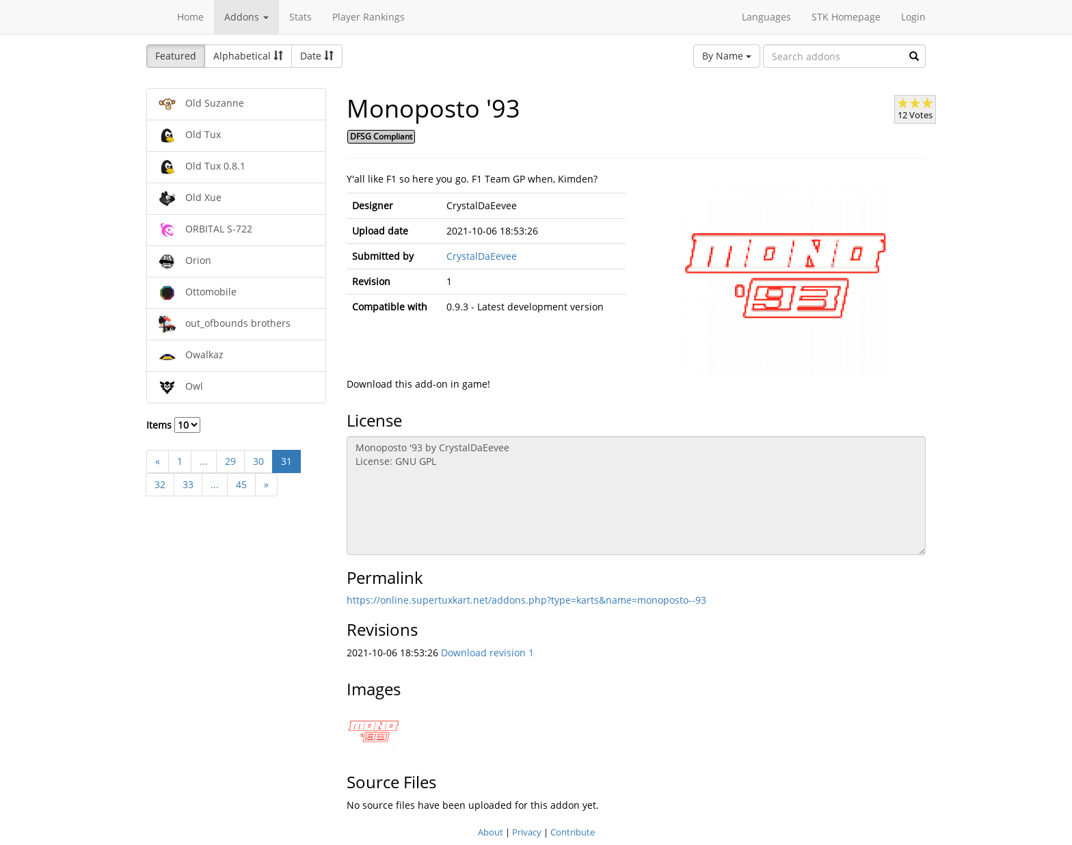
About (490, 832)
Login (913, 16)
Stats (300, 16)
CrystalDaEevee (481, 256)
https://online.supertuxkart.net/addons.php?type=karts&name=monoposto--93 (526, 599)
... (204, 461)
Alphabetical (248, 55)
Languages (766, 16)
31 (286, 461)
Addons (246, 16)
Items (173, 425)
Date (317, 55)
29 (230, 461)
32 (160, 484)
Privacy (526, 832)
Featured (175, 55)
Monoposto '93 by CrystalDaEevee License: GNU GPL (636, 495)
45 (241, 484)
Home (190, 16)
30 (258, 461)
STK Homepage (846, 16)
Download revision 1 (487, 652)
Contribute (572, 832)
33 (188, 484)
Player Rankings (368, 16)
